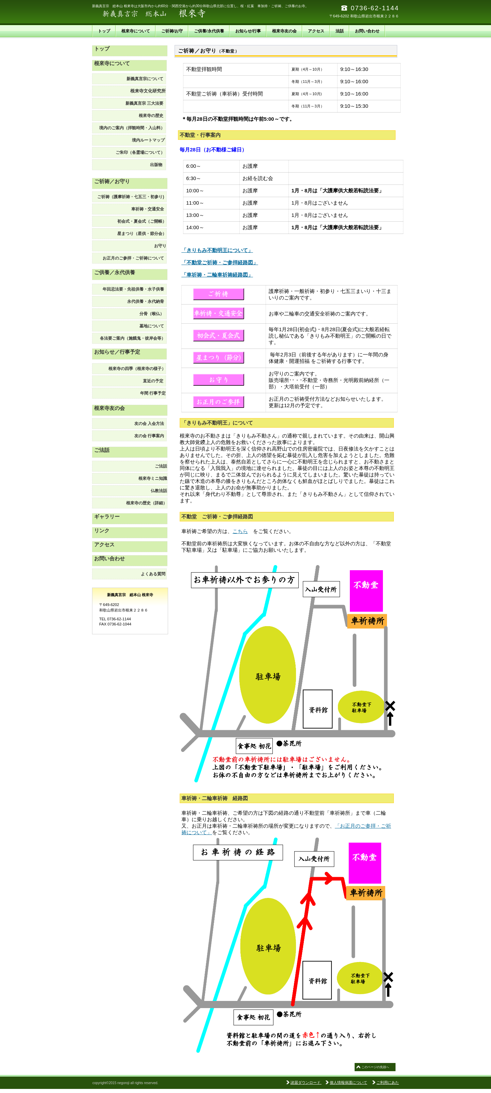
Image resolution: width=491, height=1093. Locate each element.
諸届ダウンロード (306, 1082)
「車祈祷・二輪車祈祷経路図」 (217, 275)
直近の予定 (154, 381)
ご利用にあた (387, 1082)
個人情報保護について (348, 1082)
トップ (101, 48)
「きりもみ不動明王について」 (217, 250)
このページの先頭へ (375, 1067)
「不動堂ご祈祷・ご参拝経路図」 (219, 262)
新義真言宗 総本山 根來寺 (160, 13)
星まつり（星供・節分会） (141, 233)
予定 (151, 393)
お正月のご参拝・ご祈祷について (134, 258)
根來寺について (112, 63)
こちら (240, 531)
